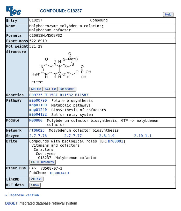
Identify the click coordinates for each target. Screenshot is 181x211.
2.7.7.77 (73, 136)
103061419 (59, 173)
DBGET (11, 204)
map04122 (38, 115)
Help (168, 14)
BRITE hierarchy (42, 162)
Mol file (36, 89)
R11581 (51, 95)
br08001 (115, 142)
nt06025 (37, 131)
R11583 (81, 95)
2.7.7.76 (38, 136)
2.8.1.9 (106, 136)
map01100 (38, 105)
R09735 (35, 95)
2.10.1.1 (142, 136)
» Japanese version (22, 196)
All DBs (36, 179)
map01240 (38, 110)
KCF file (50, 89)
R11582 (66, 95)
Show (35, 185)
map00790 (38, 101)
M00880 (35, 121)
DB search (67, 89)
